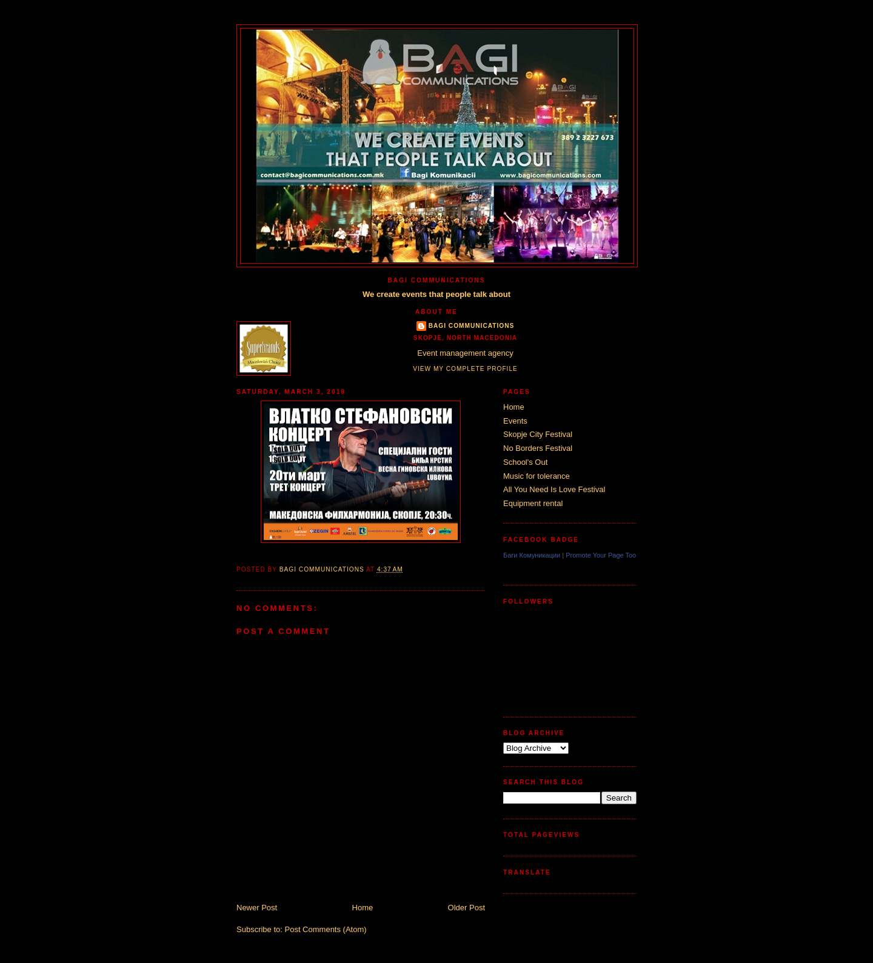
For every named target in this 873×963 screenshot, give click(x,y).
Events (515, 420)
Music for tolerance (536, 476)
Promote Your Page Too (601, 555)
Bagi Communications (472, 325)
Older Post (466, 907)
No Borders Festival (537, 448)
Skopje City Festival (537, 434)
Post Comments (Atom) (326, 929)
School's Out (525, 462)
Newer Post (256, 907)
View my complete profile (465, 368)
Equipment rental (533, 503)
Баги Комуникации (531, 555)
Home (362, 907)
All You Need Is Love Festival (554, 489)
